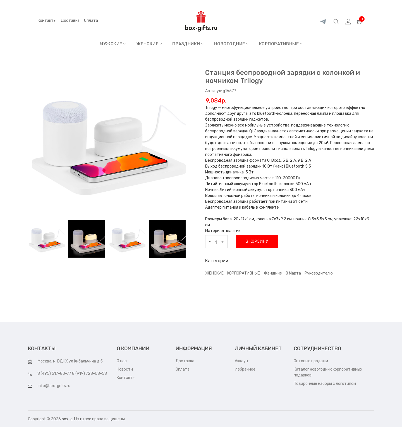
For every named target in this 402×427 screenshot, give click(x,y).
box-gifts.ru (73, 419)
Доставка (70, 20)
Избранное (245, 369)
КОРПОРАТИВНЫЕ (281, 43)
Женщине (273, 273)
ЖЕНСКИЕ (149, 43)
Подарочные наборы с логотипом (325, 383)
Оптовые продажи (311, 361)
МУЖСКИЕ (113, 43)
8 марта (293, 273)
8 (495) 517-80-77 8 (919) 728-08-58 (72, 373)
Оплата (183, 369)
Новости (125, 369)
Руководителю (319, 273)
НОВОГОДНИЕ (231, 43)
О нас (122, 361)
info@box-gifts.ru (54, 385)
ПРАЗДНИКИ (188, 43)
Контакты (47, 20)
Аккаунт (242, 361)
